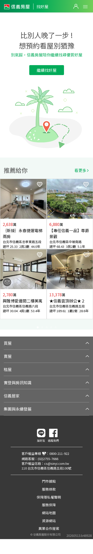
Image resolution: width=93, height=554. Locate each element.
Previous (4, 254)
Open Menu (85, 6)
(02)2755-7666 (48, 458)
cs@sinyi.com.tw (56, 463)
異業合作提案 (48, 528)
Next (89, 254)
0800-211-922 (59, 453)
